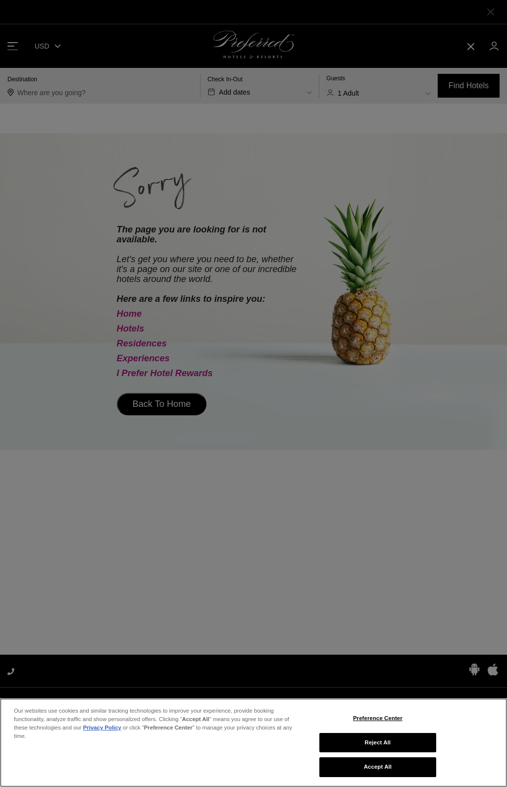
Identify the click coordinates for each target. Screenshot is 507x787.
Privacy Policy (102, 735)
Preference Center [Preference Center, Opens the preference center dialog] (378, 726)
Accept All (378, 775)
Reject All (378, 750)
